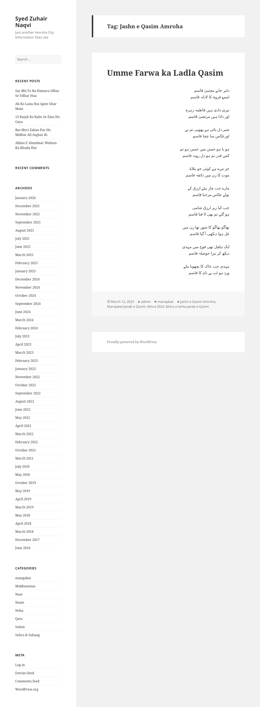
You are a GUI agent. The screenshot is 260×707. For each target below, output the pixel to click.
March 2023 (24, 352)
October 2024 (25, 295)
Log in (20, 665)
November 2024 (27, 287)
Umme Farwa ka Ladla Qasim (165, 72)
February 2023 (26, 360)
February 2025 (26, 263)
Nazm (19, 602)
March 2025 (24, 255)
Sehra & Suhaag (27, 635)
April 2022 (23, 426)
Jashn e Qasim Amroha (197, 301)
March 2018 (24, 531)
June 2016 (22, 548)
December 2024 (27, 279)
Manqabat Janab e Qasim (126, 306)
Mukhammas (25, 586)
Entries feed (24, 673)
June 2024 (22, 312)
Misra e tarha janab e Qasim (187, 306)
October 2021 (25, 450)
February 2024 (26, 328)
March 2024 (24, 320)
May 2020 (22, 474)
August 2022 (24, 401)
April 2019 (23, 499)
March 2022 (24, 434)
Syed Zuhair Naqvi (31, 22)
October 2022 (25, 385)
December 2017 (27, 539)
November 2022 (27, 377)
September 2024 (28, 303)
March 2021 (24, 458)
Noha (19, 610)
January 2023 (25, 369)
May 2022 (22, 417)
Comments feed (27, 681)
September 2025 (28, 222)
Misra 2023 (155, 306)
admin (146, 301)
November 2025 (27, 214)
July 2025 (22, 238)
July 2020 (22, 466)
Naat (19, 594)
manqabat (23, 578)
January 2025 (25, 271)
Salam (20, 627)
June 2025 (22, 246)
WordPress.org (26, 689)
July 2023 (22, 336)
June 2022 (22, 409)
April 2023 (23, 344)
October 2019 (25, 482)
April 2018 (23, 523)
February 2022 (26, 442)
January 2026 (25, 198)
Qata (19, 618)
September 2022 (28, 393)
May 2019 (22, 491)
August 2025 (24, 230)
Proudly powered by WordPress (132, 342)
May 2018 (22, 515)
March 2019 (24, 507)
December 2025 (27, 206)
